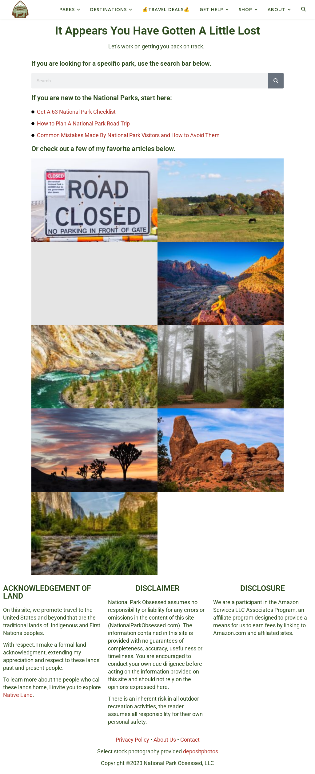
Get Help (211, 9)
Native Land (18, 695)
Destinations (108, 9)
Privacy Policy (132, 739)
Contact (190, 739)
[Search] (276, 80)
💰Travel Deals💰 (166, 9)
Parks (67, 9)
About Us (165, 739)
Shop (245, 9)
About (276, 9)
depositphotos (200, 751)
